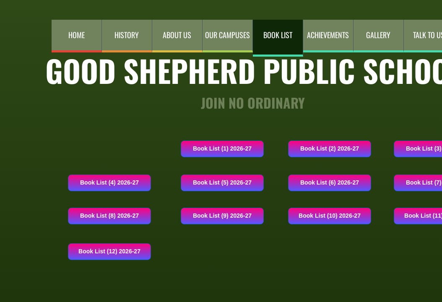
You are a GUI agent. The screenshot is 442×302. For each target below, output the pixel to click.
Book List (277, 34)
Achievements (328, 34)
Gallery (378, 34)
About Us (177, 34)
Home (76, 34)
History (126, 34)
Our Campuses (227, 34)
